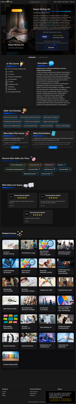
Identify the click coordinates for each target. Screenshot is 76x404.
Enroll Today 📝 (17, 10)
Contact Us (32, 395)
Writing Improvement (30, 173)
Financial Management (18, 164)
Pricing (3, 395)
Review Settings (66, 399)
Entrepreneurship (35, 164)
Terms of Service (34, 391)
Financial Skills (64, 169)
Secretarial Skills (34, 169)
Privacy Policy (33, 393)
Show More (15, 147)
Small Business (49, 169)
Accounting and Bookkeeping (15, 169)
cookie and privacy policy (55, 397)
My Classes (65, 1)
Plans (55, 1)
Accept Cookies (54, 399)
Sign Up (72, 1)
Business (61, 164)
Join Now (51, 47)
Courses (4, 391)
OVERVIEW (32, 57)
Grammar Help (47, 173)
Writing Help (49, 164)
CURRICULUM (43, 57)
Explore (60, 1)
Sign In (3, 393)
